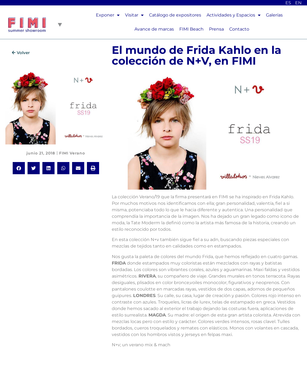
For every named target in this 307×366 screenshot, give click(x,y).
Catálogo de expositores (175, 15)
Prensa (216, 29)
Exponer (108, 15)
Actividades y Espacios (234, 15)
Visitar (134, 15)
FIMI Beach (191, 29)
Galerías (274, 15)
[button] (19, 168)
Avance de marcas (154, 29)
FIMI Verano (72, 153)
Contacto (239, 29)
